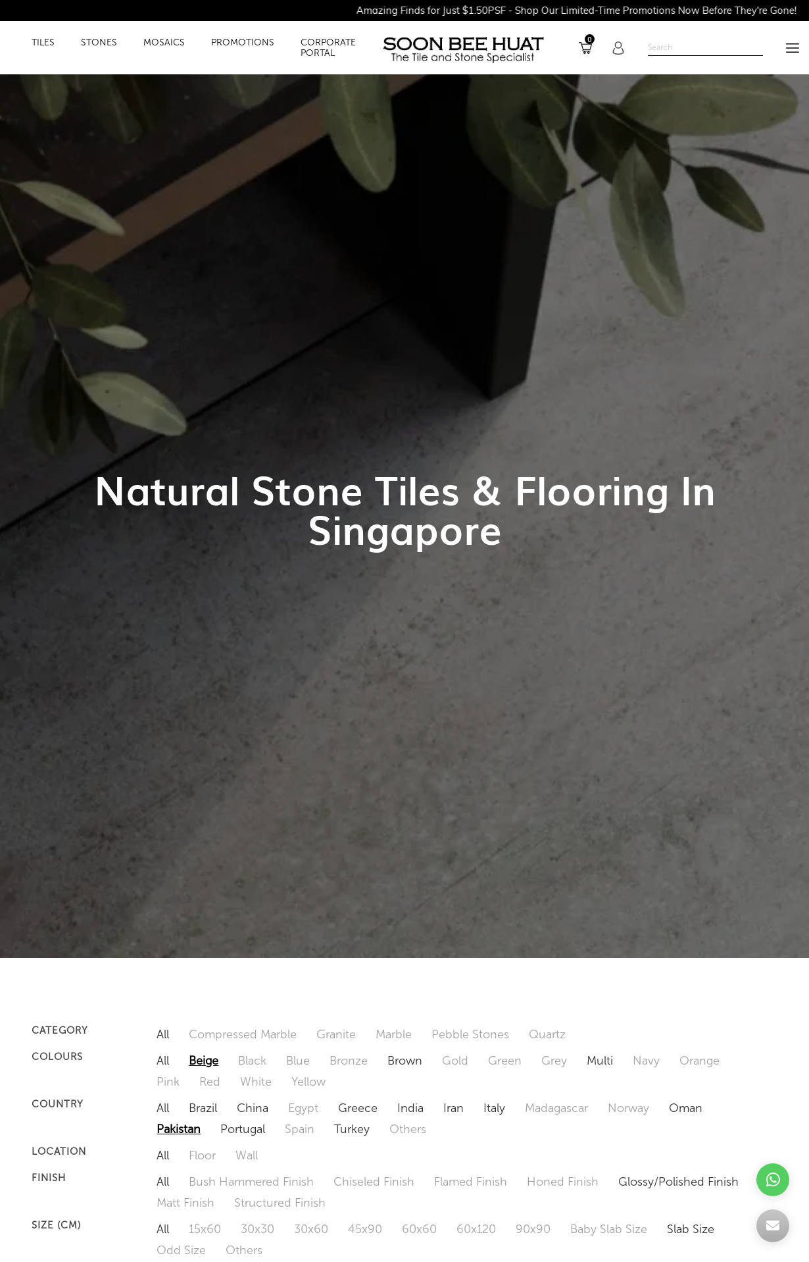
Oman (685, 1108)
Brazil (203, 1108)
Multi (600, 1060)
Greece (358, 1108)
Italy (494, 1108)
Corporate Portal (328, 48)
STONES (99, 43)
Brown (404, 1060)
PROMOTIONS (242, 43)
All (163, 1034)
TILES (43, 43)
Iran (453, 1108)
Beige (203, 1060)
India (410, 1108)
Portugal (242, 1129)
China (252, 1108)
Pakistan (179, 1129)
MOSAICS (164, 43)
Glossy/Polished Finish (678, 1181)
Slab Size (690, 1229)
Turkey (352, 1129)
